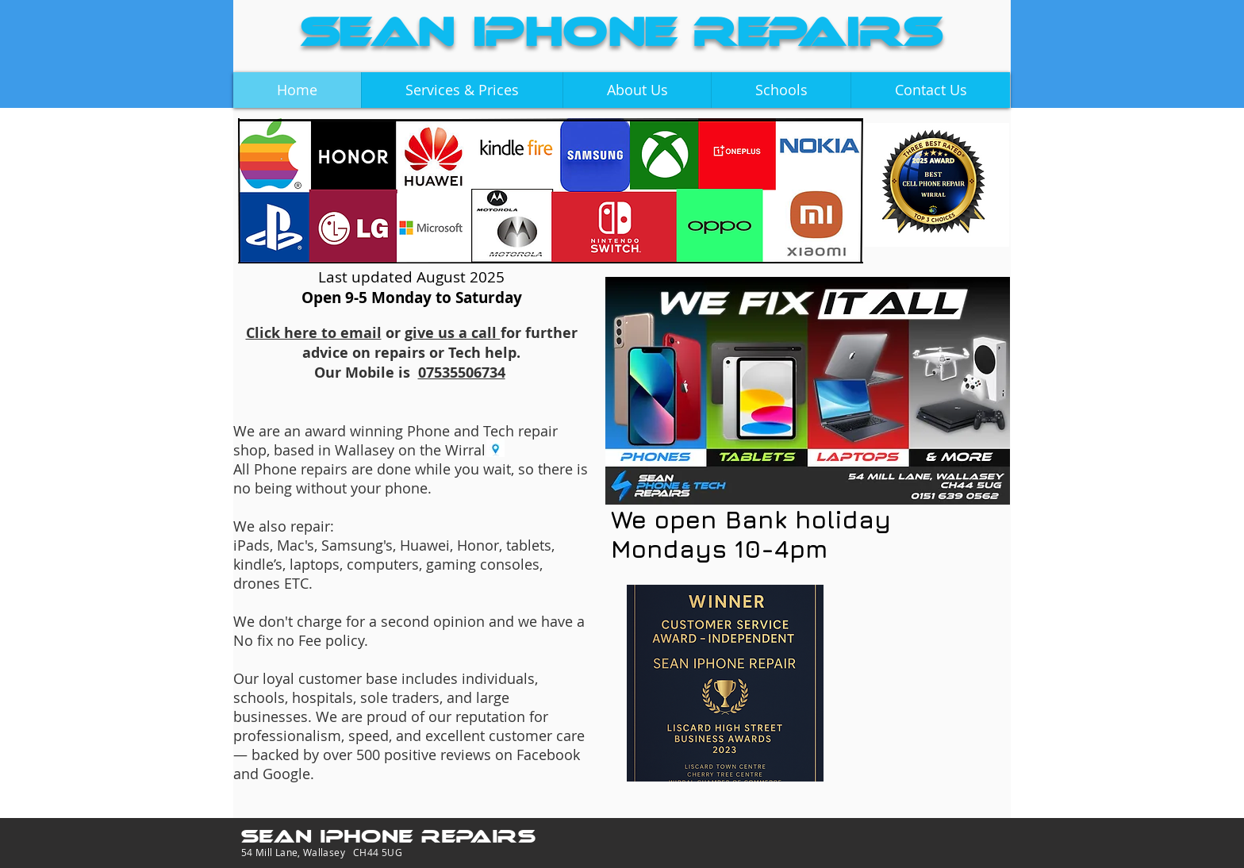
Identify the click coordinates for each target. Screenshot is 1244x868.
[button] (461, 90)
